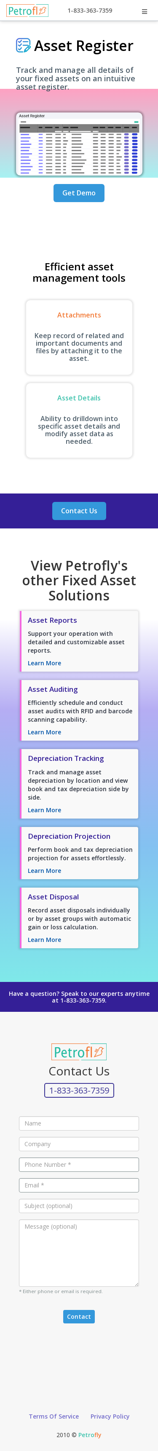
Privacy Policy (110, 1416)
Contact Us (79, 510)
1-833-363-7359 (89, 10)
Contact (79, 1316)
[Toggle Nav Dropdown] (144, 11)
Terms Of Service (54, 1416)
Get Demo (79, 192)
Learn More (44, 663)
